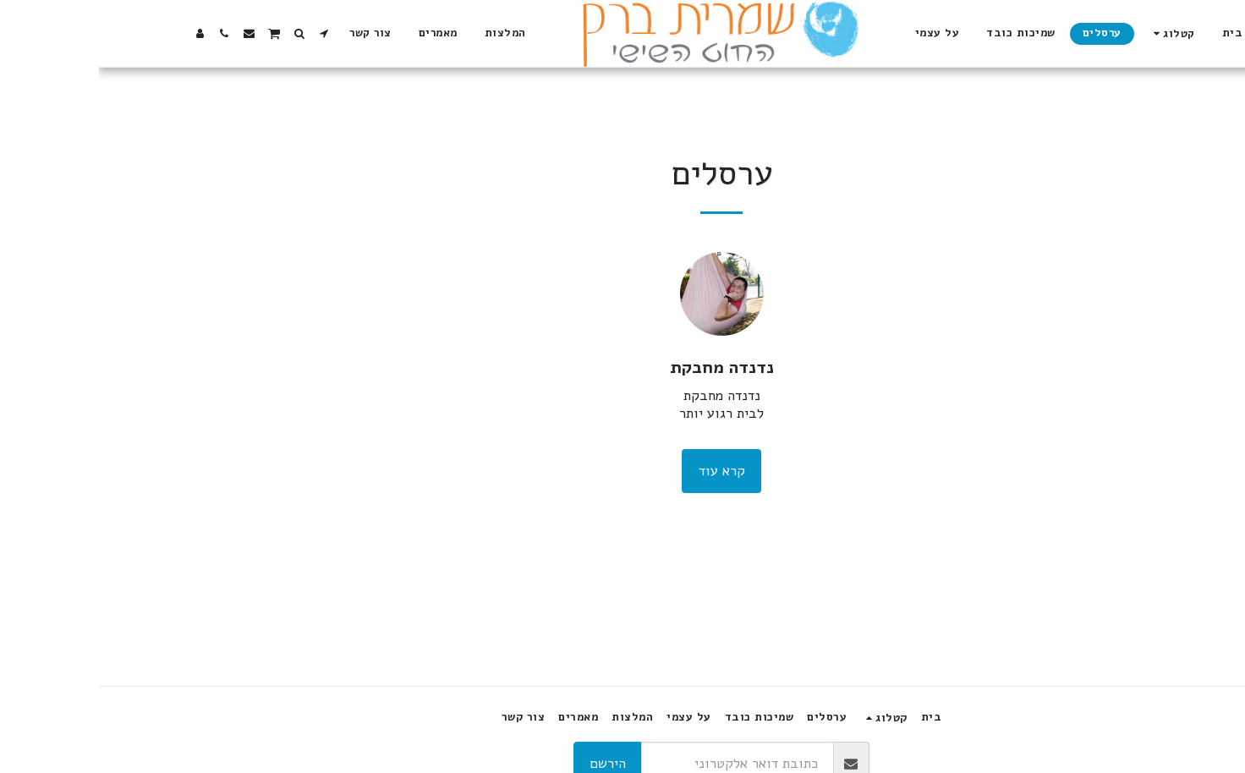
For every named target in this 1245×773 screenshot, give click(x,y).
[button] (224, 33)
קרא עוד (623, 470)
